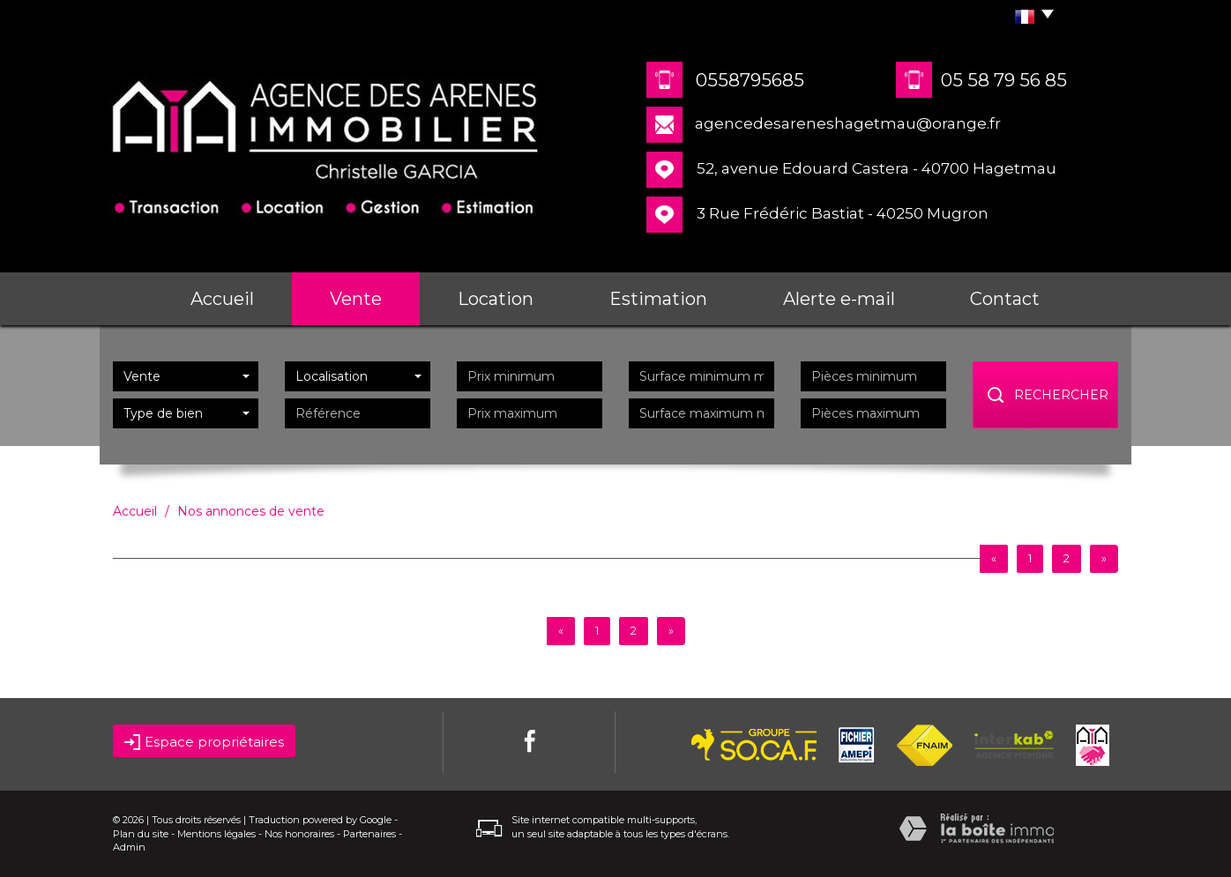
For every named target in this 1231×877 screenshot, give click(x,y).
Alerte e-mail (839, 298)
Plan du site (140, 834)
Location (495, 298)
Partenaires (369, 834)
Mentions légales (216, 834)
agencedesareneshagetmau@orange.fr (848, 123)
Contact (1005, 298)
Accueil (222, 298)
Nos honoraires (299, 834)
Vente (356, 298)
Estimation (658, 298)
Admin (129, 847)
